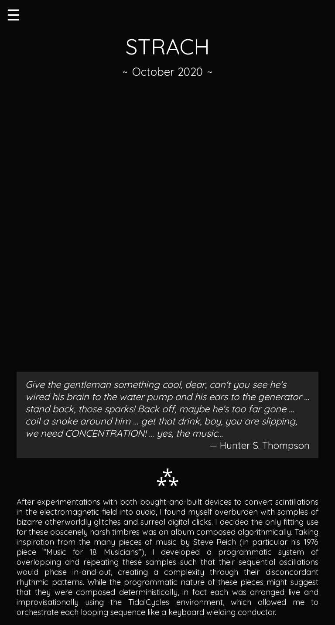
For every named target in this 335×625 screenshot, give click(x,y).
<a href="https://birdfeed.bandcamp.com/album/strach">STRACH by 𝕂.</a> (167, 227)
